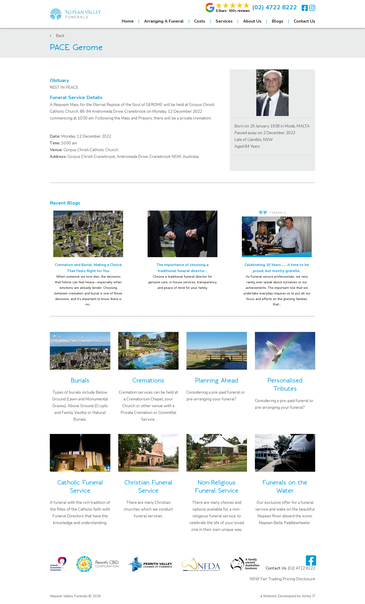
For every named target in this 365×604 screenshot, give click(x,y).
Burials (80, 380)
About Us (252, 21)
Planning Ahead (216, 380)
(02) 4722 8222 (274, 7)
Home (128, 21)
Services (224, 21)
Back (57, 35)
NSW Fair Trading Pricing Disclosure (282, 579)
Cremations (148, 380)
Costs (199, 21)
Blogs (277, 21)
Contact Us (304, 21)
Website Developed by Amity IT (289, 596)
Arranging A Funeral (164, 21)
